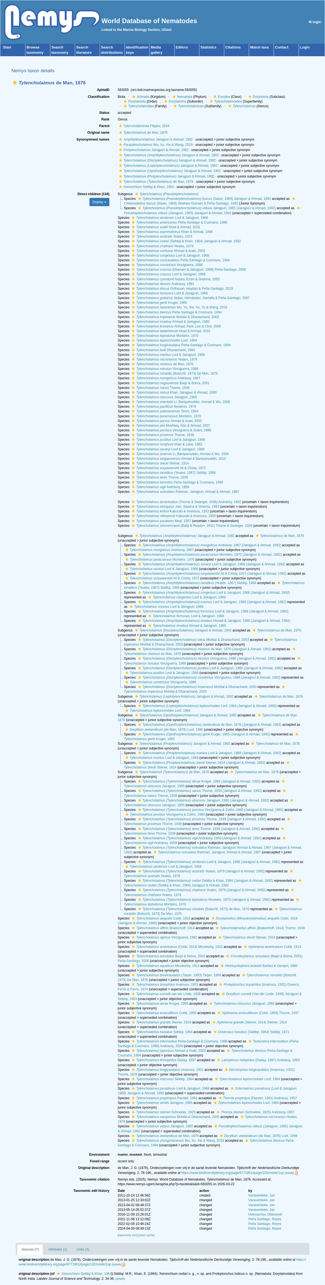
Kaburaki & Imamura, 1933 (169, 511)
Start (7, 47)
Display (100, 202)
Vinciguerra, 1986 (166, 265)
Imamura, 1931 (164, 984)
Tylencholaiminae (188, 106)
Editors (182, 47)
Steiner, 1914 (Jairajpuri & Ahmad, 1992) (201, 763)
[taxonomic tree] (128, 1235)
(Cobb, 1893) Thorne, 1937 (257, 1013)
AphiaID (103, 90)
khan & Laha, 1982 (166, 444)
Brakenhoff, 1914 (162, 928)
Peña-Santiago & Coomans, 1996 (178, 222)
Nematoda (181, 97)
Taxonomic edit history (91, 1191)
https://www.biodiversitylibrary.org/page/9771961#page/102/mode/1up (232, 1173)
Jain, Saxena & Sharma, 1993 (174, 507)
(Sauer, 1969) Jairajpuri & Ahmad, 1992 (204, 199)
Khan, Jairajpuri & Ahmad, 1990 (173, 392)
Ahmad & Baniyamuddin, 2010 (178, 459)
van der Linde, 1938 (165, 994)
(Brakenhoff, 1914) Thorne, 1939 (259, 928)
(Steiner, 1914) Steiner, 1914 (249, 1022)
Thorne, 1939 (159, 388)
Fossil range (100, 1161)
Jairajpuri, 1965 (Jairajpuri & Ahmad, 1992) (206, 208)
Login (305, 47)
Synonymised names (92, 139)
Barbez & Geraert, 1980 (258, 966)
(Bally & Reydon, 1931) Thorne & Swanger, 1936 (191, 526)
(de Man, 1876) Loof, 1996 (163, 730)
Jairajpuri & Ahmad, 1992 (155, 139)
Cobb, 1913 (271, 947)
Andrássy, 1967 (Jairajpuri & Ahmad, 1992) (209, 545)
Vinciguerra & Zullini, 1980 (170, 430)
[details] (289, 1172)
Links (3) (82, 1249)
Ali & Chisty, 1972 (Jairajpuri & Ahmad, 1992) (212, 574)
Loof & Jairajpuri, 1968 (169, 218)
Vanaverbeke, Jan (261, 1195)
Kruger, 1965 (158, 303)
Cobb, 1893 (163, 1013)
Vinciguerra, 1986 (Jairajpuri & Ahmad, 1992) (206, 658)
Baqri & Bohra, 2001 (169, 383)
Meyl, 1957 (160, 521)
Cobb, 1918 (160, 918)
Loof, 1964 (163, 340)
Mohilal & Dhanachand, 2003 (174, 317)
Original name (98, 133)
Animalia (140, 97)
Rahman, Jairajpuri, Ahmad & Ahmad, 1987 (184, 492)
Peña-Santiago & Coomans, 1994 (180, 260)
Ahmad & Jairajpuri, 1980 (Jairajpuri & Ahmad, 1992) (213, 621)
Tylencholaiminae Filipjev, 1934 (143, 126)
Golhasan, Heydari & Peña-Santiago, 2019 (181, 289)
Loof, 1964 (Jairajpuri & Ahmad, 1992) (207, 706)
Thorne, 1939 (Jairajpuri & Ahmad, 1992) (199, 791)
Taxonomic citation (94, 1179)
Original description (93, 1168)
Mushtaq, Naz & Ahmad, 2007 (170, 426)
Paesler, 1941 (163, 1098)
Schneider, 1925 (162, 1112)
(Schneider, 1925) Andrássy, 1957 (254, 1112)
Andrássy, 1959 (159, 487)
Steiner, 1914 (159, 463)
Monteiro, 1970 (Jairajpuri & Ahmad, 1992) (209, 555)
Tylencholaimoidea (225, 101)
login (315, 22)
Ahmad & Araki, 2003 (167, 251)
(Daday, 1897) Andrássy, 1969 (258, 1060)
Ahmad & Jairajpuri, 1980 (169, 322)
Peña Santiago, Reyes (264, 1219)
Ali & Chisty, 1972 (168, 468)
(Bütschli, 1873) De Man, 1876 (174, 373)
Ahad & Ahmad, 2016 (165, 227)
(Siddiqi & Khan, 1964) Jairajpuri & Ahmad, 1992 (185, 241)
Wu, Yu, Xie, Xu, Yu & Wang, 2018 (178, 307)
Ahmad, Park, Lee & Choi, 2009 (175, 326)
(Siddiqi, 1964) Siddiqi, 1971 (250, 1032)
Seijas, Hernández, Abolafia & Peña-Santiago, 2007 (190, 298)
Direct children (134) (93, 194)
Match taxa (259, 47)
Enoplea (221, 97)
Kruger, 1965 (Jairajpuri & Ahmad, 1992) (203, 734)
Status (104, 113)
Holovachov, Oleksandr (265, 1214)
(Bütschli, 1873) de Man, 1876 (193, 909)
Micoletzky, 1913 (164, 966)
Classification (98, 97)
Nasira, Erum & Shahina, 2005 (175, 279)
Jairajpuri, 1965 (163, 397)
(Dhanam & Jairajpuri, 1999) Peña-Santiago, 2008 (188, 269)
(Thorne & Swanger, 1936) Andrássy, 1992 (185, 502)
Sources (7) (30, 1249)
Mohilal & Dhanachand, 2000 (174, 1117)
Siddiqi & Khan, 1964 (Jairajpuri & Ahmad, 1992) (205, 881)
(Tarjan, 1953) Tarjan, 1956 (175, 975)
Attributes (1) (57, 1249)
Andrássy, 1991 (162, 284)
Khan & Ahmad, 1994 (171, 232)
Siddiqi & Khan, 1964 (146, 187)
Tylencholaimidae (138, 106)
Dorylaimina (174, 101)
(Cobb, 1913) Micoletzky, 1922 (176, 947)
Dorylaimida (134, 101)
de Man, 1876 (142, 133)
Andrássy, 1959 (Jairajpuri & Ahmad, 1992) (199, 838)
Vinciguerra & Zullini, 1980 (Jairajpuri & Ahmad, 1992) (210, 810)
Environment (99, 1155)
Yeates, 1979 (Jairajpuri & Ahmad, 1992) (201, 871)
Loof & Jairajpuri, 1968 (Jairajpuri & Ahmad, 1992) (211, 564)
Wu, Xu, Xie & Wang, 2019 (155, 145)
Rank (105, 119)
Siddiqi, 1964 (161, 1032)
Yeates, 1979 (161, 236)
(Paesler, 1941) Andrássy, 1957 (257, 1098)
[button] (15, 82)
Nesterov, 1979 (163, 406)
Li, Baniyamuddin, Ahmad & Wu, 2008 (180, 402)
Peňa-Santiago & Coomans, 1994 (175, 312)
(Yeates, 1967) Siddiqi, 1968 (173, 473)
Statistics (208, 47)
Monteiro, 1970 (164, 336)
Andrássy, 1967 (165, 378)
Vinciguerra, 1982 (163, 937)
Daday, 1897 (163, 1060)
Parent (104, 126)
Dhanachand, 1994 (162, 350)
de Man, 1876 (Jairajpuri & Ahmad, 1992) (204, 649)
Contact (281, 47)
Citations (233, 47)
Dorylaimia (258, 97)
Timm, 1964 (164, 411)
